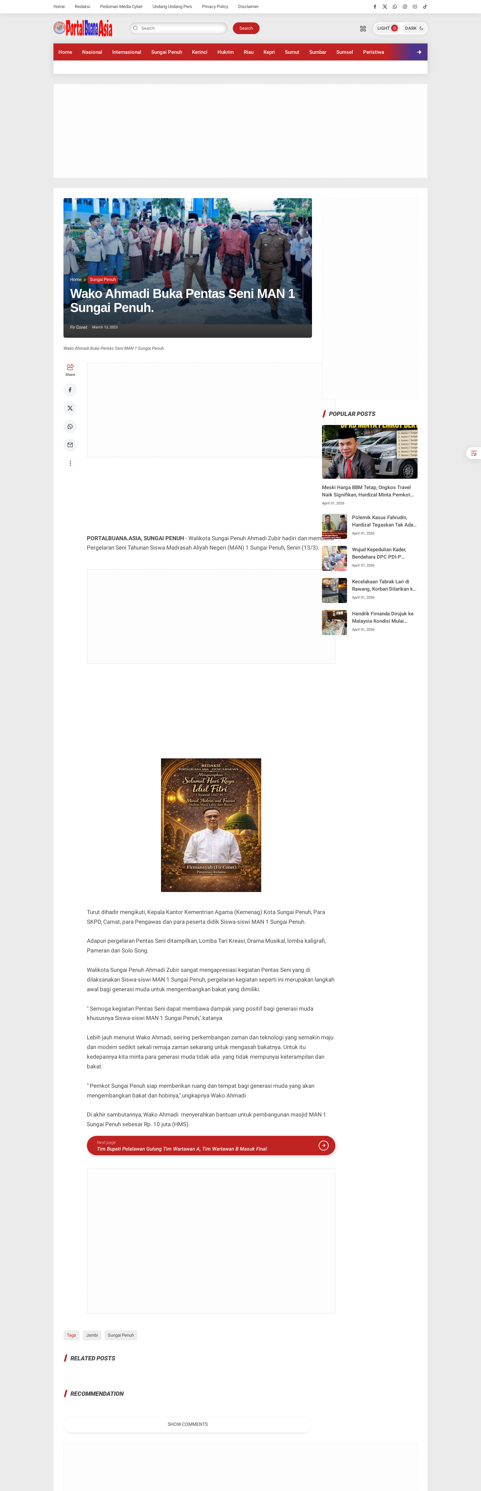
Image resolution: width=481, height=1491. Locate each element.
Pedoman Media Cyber (121, 6)
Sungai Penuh (166, 52)
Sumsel (344, 52)
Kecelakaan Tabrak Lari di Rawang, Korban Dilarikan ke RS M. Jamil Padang (384, 586)
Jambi (92, 1335)
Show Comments (188, 1424)
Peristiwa (373, 52)
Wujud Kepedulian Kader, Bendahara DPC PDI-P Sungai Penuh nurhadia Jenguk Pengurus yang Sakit (384, 554)
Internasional (126, 52)
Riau (249, 52)
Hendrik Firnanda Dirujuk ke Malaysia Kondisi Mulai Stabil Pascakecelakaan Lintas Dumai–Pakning (383, 618)
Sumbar (317, 52)
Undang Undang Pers (172, 6)
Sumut (292, 52)
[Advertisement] (240, 131)
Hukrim (225, 52)
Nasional (92, 52)
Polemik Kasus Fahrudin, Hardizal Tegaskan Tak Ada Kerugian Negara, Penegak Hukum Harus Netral (382, 521)
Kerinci (199, 52)
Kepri (269, 52)
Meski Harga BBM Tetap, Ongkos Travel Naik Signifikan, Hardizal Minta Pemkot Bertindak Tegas (366, 491)
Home (59, 6)
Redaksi (82, 6)
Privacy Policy (215, 6)
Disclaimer (248, 6)
